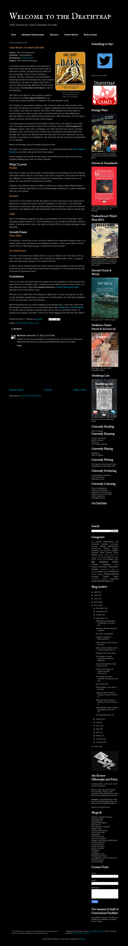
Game (18, 323)
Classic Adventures (109, 546)
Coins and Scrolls (98, 833)
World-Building (103, 581)
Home (48, 389)
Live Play (115, 557)
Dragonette (107, 551)
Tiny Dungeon (77, 307)
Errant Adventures (98, 496)
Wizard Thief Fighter (99, 823)
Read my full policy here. (100, 807)
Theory (106, 576)
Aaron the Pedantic (98, 838)
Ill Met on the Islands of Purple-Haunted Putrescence (104, 671)
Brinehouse (95, 850)
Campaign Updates (99, 544)
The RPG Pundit (97, 836)
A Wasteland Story (98, 498)
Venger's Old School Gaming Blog (104, 840)
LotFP (93, 559)
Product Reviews (71, 35)
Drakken (115, 551)
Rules (100, 571)
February (99, 739)
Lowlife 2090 (101, 559)
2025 (96, 592)
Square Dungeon (97, 574)
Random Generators (99, 567)
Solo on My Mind (102, 684)
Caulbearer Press (98, 854)
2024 (96, 595)
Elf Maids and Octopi (99, 856)
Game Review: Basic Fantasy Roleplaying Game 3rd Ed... (107, 709)
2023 (96, 599)
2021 (96, 605)
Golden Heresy (103, 555)
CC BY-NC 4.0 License (80, 933)
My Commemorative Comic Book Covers (106, 665)
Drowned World (97, 553)
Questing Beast (97, 819)
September (100, 618)
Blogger (82, 939)
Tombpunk (63, 307)
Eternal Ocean (112, 553)
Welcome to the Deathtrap (60, 16)
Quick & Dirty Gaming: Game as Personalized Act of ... (107, 649)
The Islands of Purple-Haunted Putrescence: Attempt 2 (105, 658)
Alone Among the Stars (68, 287)
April (98, 732)
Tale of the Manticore (99, 488)
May (98, 729)
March (98, 736)
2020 (96, 746)
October (99, 615)
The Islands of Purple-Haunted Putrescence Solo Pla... (107, 679)
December (100, 608)
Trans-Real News (98, 477)
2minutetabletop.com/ (96, 931)
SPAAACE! (113, 571)
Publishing (106, 564)
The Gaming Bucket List (105, 715)
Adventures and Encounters (33, 35)
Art (117, 542)
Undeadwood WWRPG (99, 579)
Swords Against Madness (101, 475)
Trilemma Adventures (99, 831)
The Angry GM (96, 821)
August (99, 719)
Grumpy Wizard (97, 844)
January (99, 742)
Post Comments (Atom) (31, 396)
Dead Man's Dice (97, 479)
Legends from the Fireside (101, 492)
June (98, 726)
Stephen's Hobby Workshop (102, 817)
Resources (54, 35)
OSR (24, 323)
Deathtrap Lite (97, 551)
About (99, 542)
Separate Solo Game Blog (105, 653)
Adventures (108, 542)
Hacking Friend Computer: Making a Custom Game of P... (107, 695)
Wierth (93, 581)
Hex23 (112, 555)
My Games (99, 561)
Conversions (96, 548)
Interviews (104, 557)
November (100, 611)
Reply (19, 346)
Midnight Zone (112, 559)
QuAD (116, 564)
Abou (93, 542)
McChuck (21, 335)
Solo (37, 323)
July (98, 722)
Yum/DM (94, 852)
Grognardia (95, 834)
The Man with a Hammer (100, 827)
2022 (96, 602)
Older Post (79, 389)
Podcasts (95, 564)
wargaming (114, 579)
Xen (112, 581)
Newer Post (16, 389)
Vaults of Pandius (98, 846)
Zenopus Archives (98, 842)
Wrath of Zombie (97, 848)
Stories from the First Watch (102, 494)
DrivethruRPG (28, 58)
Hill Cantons (96, 825)
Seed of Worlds (97, 862)
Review (31, 323)
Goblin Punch (96, 829)
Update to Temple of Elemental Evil (103, 638)
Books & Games (90, 35)
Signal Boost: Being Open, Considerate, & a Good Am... (106, 623)
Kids (109, 557)
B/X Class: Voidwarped (104, 634)
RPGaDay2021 (104, 569)
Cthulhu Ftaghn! (111, 548)
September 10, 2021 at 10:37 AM (40, 335)
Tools (13, 35)
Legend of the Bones (99, 490)
